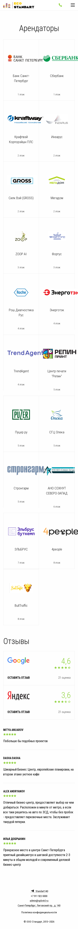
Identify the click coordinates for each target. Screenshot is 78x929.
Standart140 (39, 890)
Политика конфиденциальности (39, 912)
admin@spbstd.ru (39, 900)
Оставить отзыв (18, 678)
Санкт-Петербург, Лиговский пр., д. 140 (39, 905)
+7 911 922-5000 (39, 896)
